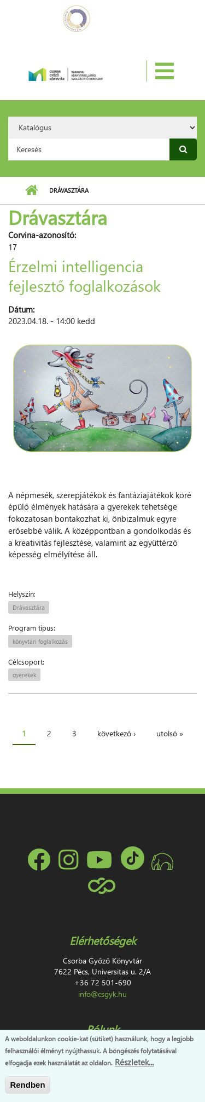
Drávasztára (29, 607)
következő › (116, 733)
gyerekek (24, 674)
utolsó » (169, 733)
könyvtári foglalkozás (40, 641)
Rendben (27, 1084)
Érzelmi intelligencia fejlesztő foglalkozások (84, 275)
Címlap (31, 190)
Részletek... (134, 1062)
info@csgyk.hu (102, 994)
